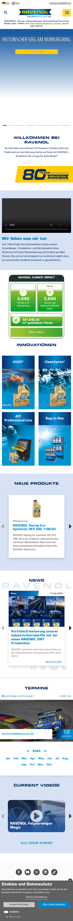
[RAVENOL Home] (36, 14)
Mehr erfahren (36, 332)
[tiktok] (54, 872)
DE (5, 3)
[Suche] (6, 12)
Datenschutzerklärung (36, 897)
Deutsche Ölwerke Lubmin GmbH (49, 24)
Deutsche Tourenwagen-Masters (17, 734)
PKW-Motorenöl (20, 521)
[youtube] (28, 872)
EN (15, 3)
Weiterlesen (36, 52)
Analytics (14, 912)
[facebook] (19, 872)
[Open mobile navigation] (66, 12)
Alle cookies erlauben (54, 904)
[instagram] (36, 872)
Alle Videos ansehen (36, 843)
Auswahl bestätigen (19, 904)
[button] (2, 526)
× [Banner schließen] (70, 880)
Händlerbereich (60, 4)
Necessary (15, 917)
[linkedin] (45, 872)
